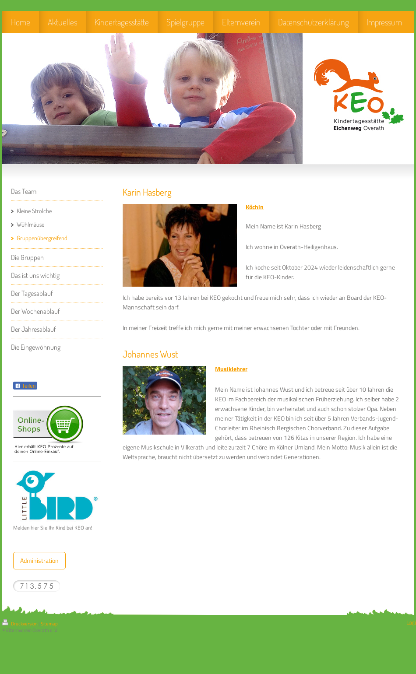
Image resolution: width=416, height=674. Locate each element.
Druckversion (20, 623)
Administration (39, 560)
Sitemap (49, 623)
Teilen (25, 386)
